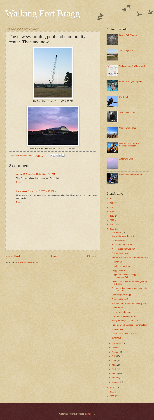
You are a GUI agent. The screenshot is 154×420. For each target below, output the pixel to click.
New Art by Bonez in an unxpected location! (129, 144)
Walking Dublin (118, 240)
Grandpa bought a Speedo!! (131, 81)
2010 (112, 224)
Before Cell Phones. (128, 35)
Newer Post (12, 256)
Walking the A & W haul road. (132, 66)
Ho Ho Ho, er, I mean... (122, 312)
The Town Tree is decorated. (124, 316)
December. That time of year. (124, 333)
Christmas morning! (120, 253)
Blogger (90, 414)
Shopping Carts (126, 50)
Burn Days (116, 338)
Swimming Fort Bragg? (122, 295)
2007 (112, 392)
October (116, 347)
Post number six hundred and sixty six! (129, 303)
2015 (112, 203)
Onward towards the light (123, 236)
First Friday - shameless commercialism (129, 325)
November (117, 343)
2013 (112, 211)
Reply (18, 182)
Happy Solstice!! (119, 270)
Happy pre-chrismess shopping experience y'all (125, 276)
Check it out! (117, 307)
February (116, 377)
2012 (112, 216)
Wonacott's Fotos (127, 112)
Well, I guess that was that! (123, 249)
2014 (112, 207)
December (117, 232)
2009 (112, 229)
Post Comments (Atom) (28, 262)
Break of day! (117, 329)
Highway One (118, 262)
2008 (112, 387)
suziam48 (20, 174)
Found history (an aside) (122, 244)
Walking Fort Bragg (42, 13)
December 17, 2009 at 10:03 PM (42, 191)
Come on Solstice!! (120, 299)
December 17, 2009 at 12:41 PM (40, 174)
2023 (112, 198)
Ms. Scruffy (124, 97)
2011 (112, 220)
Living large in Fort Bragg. (130, 174)
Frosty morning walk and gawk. (125, 320)
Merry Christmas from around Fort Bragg (130, 257)
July (114, 356)
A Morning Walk (126, 159)
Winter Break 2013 (127, 128)
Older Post (93, 256)
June (114, 360)
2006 (112, 396)
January (116, 382)
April (114, 369)
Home (53, 256)
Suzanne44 (21, 191)
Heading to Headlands (121, 266)
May (114, 365)
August (115, 352)
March (115, 373)
